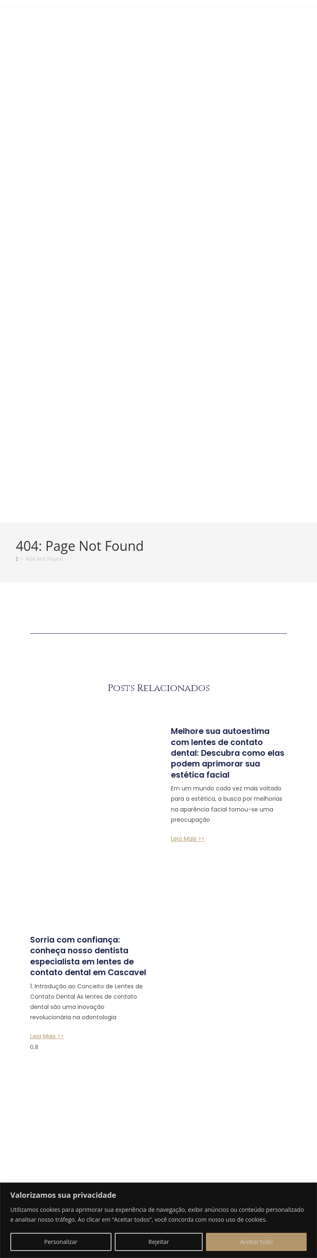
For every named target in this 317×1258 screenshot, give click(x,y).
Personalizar (61, 1242)
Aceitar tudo (256, 1242)
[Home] (17, 568)
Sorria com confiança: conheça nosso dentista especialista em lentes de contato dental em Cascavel (87, 866)
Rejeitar (159, 1242)
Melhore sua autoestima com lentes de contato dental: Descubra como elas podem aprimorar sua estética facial (226, 767)
